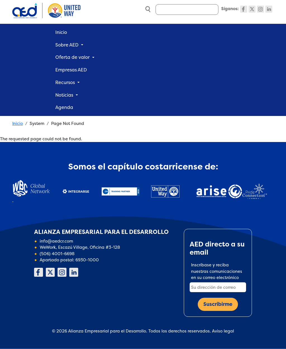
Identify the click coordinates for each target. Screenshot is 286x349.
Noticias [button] (64, 95)
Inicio (61, 32)
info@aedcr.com (56, 241)
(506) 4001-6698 (57, 253)
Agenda (64, 107)
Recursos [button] (65, 82)
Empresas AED (71, 70)
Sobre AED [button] (66, 45)
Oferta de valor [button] (72, 57)
